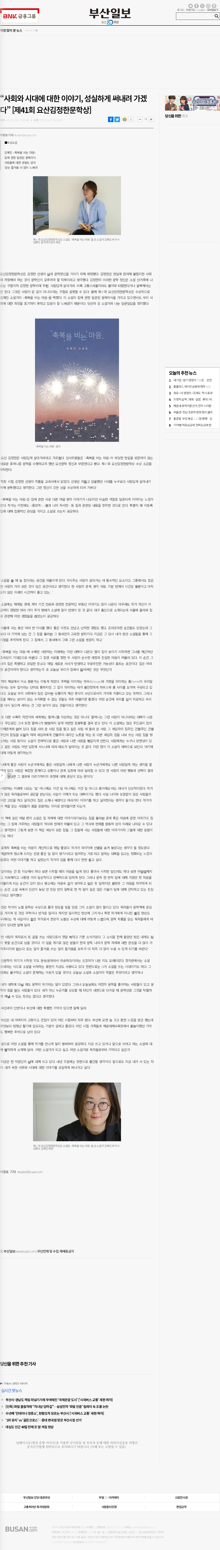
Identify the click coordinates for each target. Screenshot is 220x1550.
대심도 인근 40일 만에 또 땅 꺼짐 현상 (30, 1426)
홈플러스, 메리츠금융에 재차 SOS (191, 387)
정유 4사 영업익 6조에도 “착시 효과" (193, 393)
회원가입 (190, 10)
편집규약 (181, 1507)
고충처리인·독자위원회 (36, 1507)
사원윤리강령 (109, 1507)
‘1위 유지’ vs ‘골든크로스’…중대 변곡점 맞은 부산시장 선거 (43, 1420)
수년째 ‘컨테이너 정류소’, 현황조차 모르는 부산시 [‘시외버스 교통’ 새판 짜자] (55, 1413)
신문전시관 (181, 1498)
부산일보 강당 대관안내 (36, 1498)
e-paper (201, 10)
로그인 (180, 10)
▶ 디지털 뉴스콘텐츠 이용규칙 (13, 1383)
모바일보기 (212, 10)
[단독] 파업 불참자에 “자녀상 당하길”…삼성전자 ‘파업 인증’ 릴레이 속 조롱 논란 (57, 1406)
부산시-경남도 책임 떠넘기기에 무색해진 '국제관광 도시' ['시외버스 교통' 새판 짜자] (59, 1399)
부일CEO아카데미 (109, 1498)
